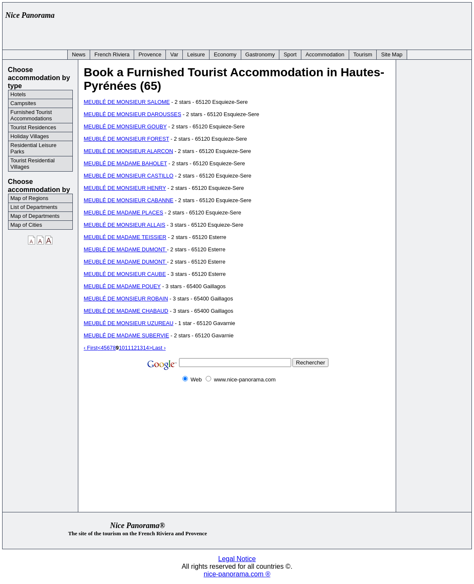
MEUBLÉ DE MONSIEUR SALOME (127, 102)
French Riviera (112, 54)
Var (174, 54)
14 (146, 348)
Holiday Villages (30, 136)
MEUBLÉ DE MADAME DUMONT (125, 249)
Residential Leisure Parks (34, 148)
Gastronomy (260, 54)
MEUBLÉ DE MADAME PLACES (123, 212)
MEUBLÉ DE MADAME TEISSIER (125, 237)
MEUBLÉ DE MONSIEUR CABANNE (129, 200)
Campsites (23, 103)
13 (140, 348)
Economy (225, 54)
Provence (149, 54)
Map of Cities (26, 225)
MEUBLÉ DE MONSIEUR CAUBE (125, 274)
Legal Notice (237, 558)
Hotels (18, 94)
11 (128, 348)
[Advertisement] (314, 24)
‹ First (91, 348)
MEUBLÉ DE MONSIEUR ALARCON (128, 151)
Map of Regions (30, 198)
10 (122, 348)
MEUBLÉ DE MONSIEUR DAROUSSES (132, 114)
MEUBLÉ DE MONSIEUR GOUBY (125, 126)
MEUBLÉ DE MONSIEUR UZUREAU (129, 323)
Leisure (196, 54)
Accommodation (325, 54)
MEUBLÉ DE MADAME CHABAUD (126, 311)
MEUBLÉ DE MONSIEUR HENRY (125, 188)
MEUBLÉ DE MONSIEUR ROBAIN (126, 298)
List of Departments (34, 207)
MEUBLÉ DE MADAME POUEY (122, 286)
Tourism (362, 54)
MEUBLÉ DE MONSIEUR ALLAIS (124, 225)
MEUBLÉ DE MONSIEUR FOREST (126, 139)
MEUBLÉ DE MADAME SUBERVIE (126, 335)
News (78, 54)
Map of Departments (35, 216)
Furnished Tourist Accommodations (31, 115)
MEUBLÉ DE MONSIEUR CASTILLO (129, 175)
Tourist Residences (33, 127)
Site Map (391, 54)
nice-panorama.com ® (237, 574)
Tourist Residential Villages (33, 163)
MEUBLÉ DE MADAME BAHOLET (125, 163)
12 (134, 348)
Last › (158, 348)
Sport (290, 54)
